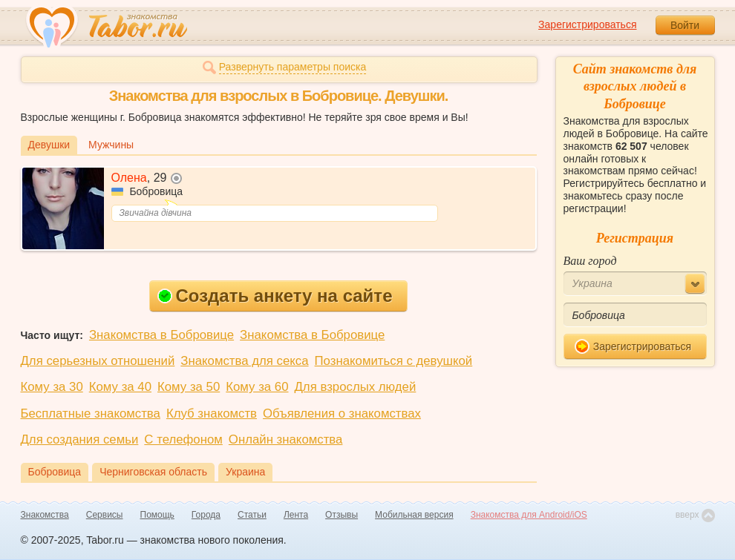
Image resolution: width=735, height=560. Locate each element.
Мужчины (111, 145)
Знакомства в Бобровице (161, 335)
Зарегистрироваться (587, 24)
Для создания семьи (80, 439)
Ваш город (590, 260)
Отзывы (341, 515)
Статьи (252, 515)
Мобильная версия (414, 515)
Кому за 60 (257, 387)
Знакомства (45, 515)
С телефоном (183, 439)
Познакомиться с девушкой (394, 361)
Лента (296, 515)
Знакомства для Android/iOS (529, 515)
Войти (684, 25)
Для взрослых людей (355, 387)
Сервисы (104, 515)
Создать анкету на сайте (275, 296)
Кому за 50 (188, 387)
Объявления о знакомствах (342, 413)
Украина (245, 472)
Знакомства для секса (244, 361)
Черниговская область (153, 472)
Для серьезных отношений (98, 361)
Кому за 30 (52, 387)
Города (206, 515)
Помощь (157, 515)
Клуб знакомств (211, 413)
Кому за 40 (120, 387)
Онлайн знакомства (286, 439)
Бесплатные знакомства (90, 413)
